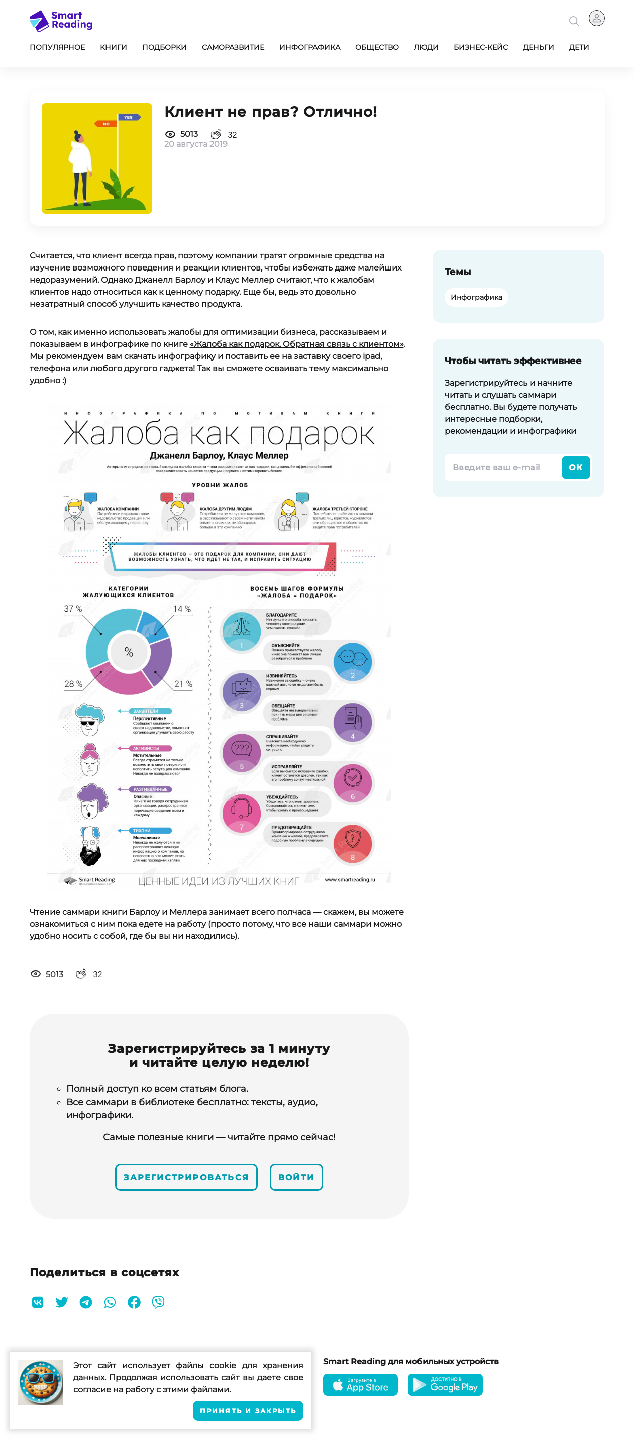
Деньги (538, 47)
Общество (377, 47)
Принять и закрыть (248, 1411)
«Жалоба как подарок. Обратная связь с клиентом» (297, 344)
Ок (576, 467)
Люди (426, 47)
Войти (296, 1177)
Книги (113, 47)
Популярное (57, 47)
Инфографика (309, 47)
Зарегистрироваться (186, 1177)
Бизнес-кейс (481, 47)
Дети (579, 47)
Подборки (164, 47)
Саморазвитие (233, 47)
